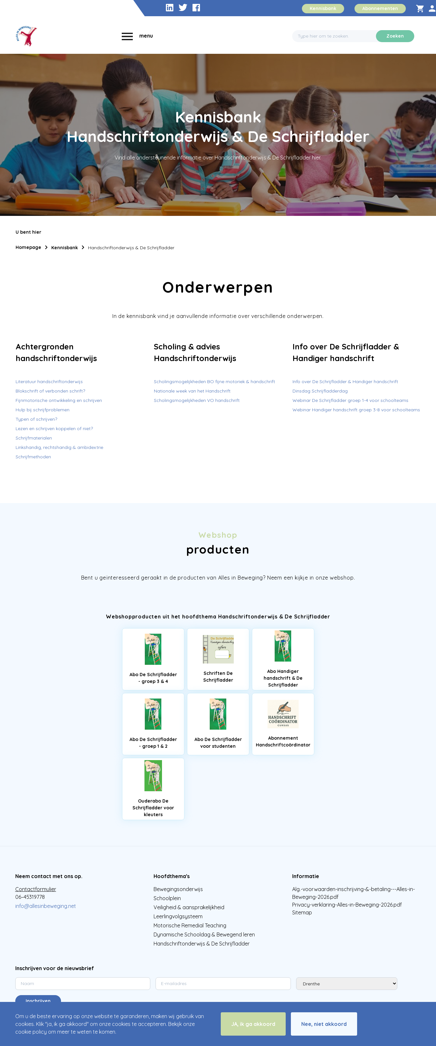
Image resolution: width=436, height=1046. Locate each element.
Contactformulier (35, 889)
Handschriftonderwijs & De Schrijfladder (131, 248)
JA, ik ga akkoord (253, 1024)
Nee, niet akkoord (324, 1024)
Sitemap (302, 912)
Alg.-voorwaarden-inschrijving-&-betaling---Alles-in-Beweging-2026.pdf (353, 893)
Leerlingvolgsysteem (178, 916)
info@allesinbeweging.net (45, 906)
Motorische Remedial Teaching (190, 925)
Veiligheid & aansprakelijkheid (189, 907)
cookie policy (31, 1031)
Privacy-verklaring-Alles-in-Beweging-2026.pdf (347, 904)
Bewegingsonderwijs (178, 889)
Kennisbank (64, 248)
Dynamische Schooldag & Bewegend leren (204, 934)
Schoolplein (167, 898)
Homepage (28, 247)
